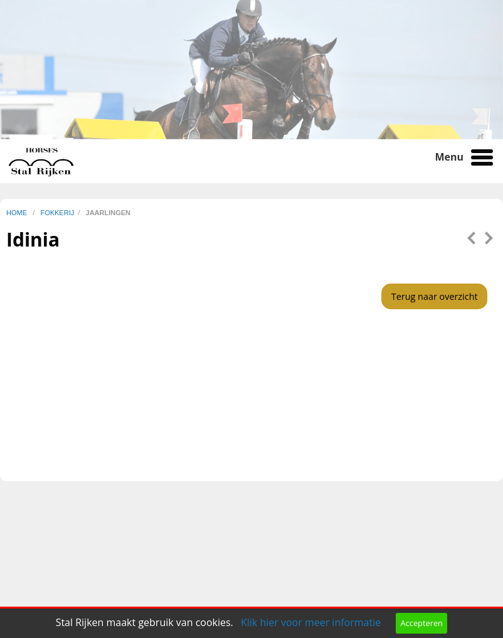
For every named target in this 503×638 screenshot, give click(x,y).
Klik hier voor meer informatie (311, 622)
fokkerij (57, 212)
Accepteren (422, 623)
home (17, 212)
